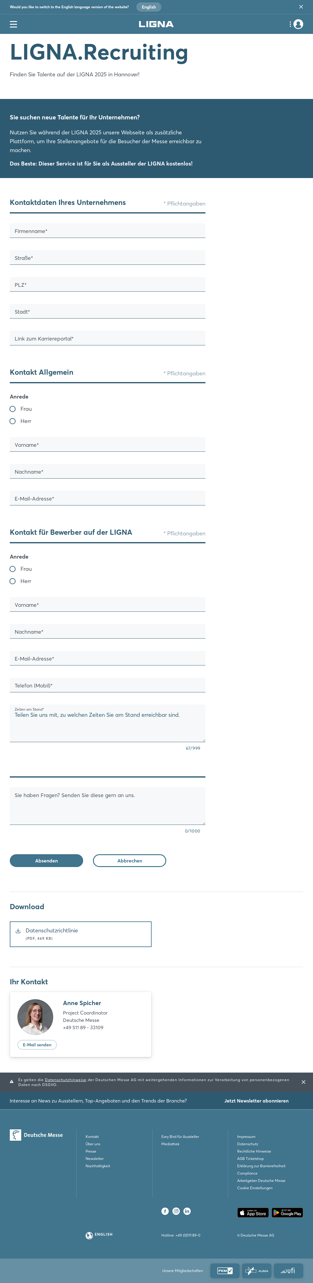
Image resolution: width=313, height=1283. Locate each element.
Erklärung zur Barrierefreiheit (261, 1166)
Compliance (247, 1173)
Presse (91, 1151)
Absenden (46, 861)
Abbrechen (129, 861)
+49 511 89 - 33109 (83, 1027)
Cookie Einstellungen (255, 1188)
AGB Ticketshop (250, 1158)
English (149, 7)
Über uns (93, 1144)
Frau (26, 408)
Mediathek (170, 1144)
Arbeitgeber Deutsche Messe (261, 1180)
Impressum (246, 1136)
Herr (25, 421)
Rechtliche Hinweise (254, 1151)
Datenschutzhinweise (66, 1079)
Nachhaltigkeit (98, 1166)
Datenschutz (247, 1144)
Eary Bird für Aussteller (180, 1136)
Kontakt (92, 1136)
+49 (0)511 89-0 (187, 1235)
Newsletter (95, 1158)
